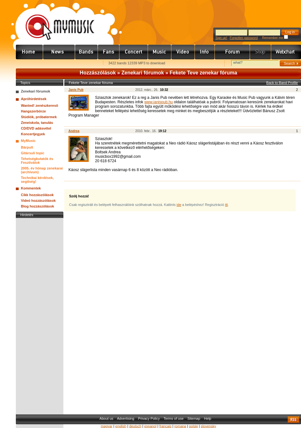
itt (226, 205)
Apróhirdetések (34, 99)
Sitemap (194, 418)
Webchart (286, 52)
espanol (150, 426)
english (120, 426)
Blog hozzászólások (37, 206)
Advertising (125, 418)
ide (178, 205)
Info (205, 52)
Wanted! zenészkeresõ (39, 105)
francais (165, 426)
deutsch (135, 426)
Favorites (29, 63)
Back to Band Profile (282, 83)
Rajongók (108, 52)
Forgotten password (244, 38)
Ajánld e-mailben (83, 63)
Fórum (232, 52)
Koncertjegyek (33, 134)
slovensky (208, 426)
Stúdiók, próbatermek (39, 117)
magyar (106, 426)
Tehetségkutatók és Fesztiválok (37, 160)
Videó (183, 52)
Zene (159, 52)
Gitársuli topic (32, 153)
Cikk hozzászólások (37, 195)
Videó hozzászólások (38, 200)
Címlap (29, 52)
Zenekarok (86, 52)
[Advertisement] (40, 315)
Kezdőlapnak (56, 63)
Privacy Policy (149, 418)
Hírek (59, 52)
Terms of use (173, 418)
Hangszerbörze (33, 111)
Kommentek (31, 188)
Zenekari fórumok (142, 72)
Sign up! (221, 38)
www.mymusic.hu (54, 20)
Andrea (73, 131)
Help (207, 418)
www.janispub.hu (158, 102)
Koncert (133, 52)
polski (193, 426)
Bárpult (27, 147)
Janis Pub (75, 90)
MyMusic (28, 141)
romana (180, 426)
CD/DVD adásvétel (36, 128)
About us (106, 418)
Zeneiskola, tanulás (37, 123)
